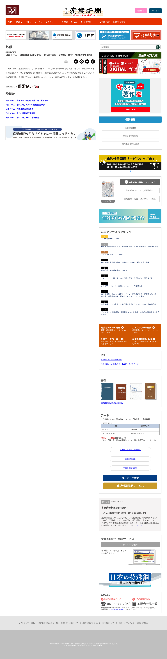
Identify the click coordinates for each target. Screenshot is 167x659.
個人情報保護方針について (90, 623)
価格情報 (130, 119)
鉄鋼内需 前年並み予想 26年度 (114, 270)
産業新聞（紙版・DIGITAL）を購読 (139, 199)
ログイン (155, 11)
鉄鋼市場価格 (130, 128)
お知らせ (105, 502)
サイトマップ (24, 623)
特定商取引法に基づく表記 (48, 623)
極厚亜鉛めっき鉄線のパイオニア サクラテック (120, 364)
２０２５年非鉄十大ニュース (112, 254)
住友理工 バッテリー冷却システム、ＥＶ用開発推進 (121, 286)
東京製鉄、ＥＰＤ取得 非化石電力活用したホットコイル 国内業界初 (128, 304)
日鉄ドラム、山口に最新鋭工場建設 (20, 113)
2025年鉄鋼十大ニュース (110, 239)
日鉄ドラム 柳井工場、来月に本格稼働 (22, 118)
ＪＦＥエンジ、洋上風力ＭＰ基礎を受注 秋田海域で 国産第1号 (126, 278)
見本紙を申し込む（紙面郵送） (140, 190)
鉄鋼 (9, 47)
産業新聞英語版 (142, 623)
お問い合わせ (129, 623)
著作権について (108, 623)
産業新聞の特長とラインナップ (140, 182)
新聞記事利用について (69, 623)
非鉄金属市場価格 (130, 136)
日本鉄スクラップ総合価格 (130, 450)
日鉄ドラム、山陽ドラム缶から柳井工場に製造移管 (27, 100)
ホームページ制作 (130, 545)
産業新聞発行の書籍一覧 (112, 403)
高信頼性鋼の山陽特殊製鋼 (111, 360)
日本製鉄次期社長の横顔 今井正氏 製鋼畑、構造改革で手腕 (125, 262)
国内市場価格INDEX (130, 144)
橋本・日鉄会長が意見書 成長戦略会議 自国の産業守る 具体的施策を (129, 247)
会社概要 (119, 623)
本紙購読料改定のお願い (114, 507)
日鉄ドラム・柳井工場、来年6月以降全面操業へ (25, 105)
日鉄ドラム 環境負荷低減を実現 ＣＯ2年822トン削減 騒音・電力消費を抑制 (49, 55)
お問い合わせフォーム (117, 609)
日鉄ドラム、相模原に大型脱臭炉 (19, 109)
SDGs (33, 623)
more (139, 525)
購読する (140, 11)
